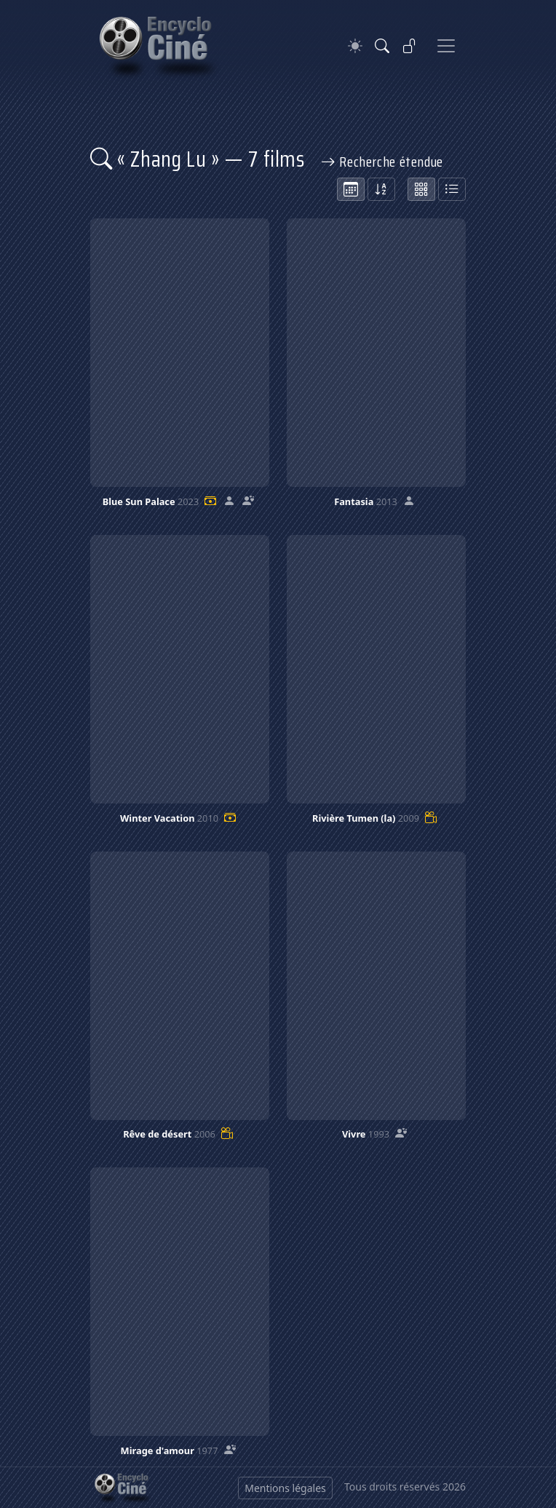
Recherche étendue (382, 161)
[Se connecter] (410, 45)
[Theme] (355, 46)
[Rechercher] (382, 45)
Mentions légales (285, 1488)
